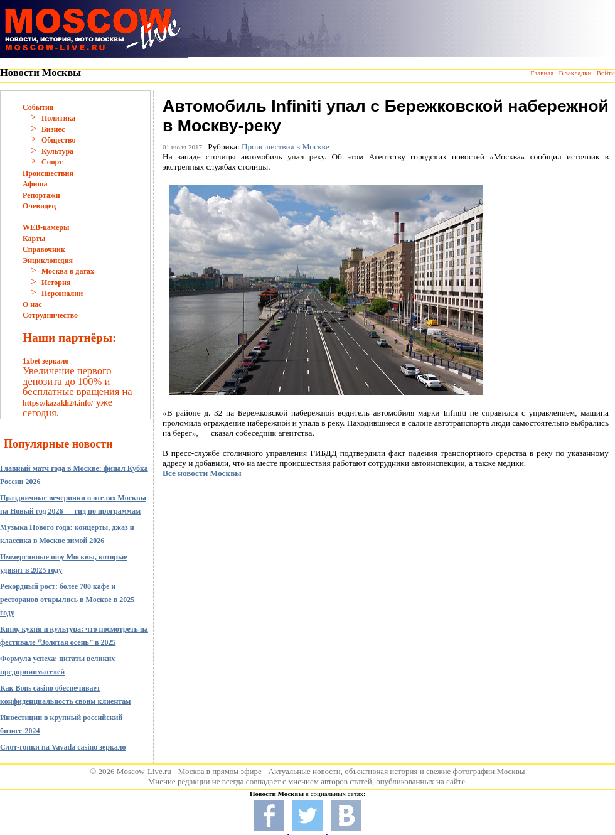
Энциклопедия (48, 260)
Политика (58, 118)
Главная (542, 73)
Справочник (44, 249)
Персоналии (62, 293)
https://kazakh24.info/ (58, 403)
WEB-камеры (46, 227)
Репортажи (41, 195)
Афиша (35, 184)
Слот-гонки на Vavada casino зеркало (63, 747)
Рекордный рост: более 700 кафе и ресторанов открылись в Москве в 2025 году (67, 599)
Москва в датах (67, 271)
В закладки (575, 73)
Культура (57, 151)
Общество (58, 140)
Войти (606, 73)
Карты (34, 238)
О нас (32, 304)
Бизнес (53, 129)
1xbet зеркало (45, 361)
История (55, 282)
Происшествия (48, 173)
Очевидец (39, 206)
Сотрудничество (50, 315)
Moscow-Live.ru (144, 771)
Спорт (52, 162)
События (38, 107)
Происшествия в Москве (285, 146)
